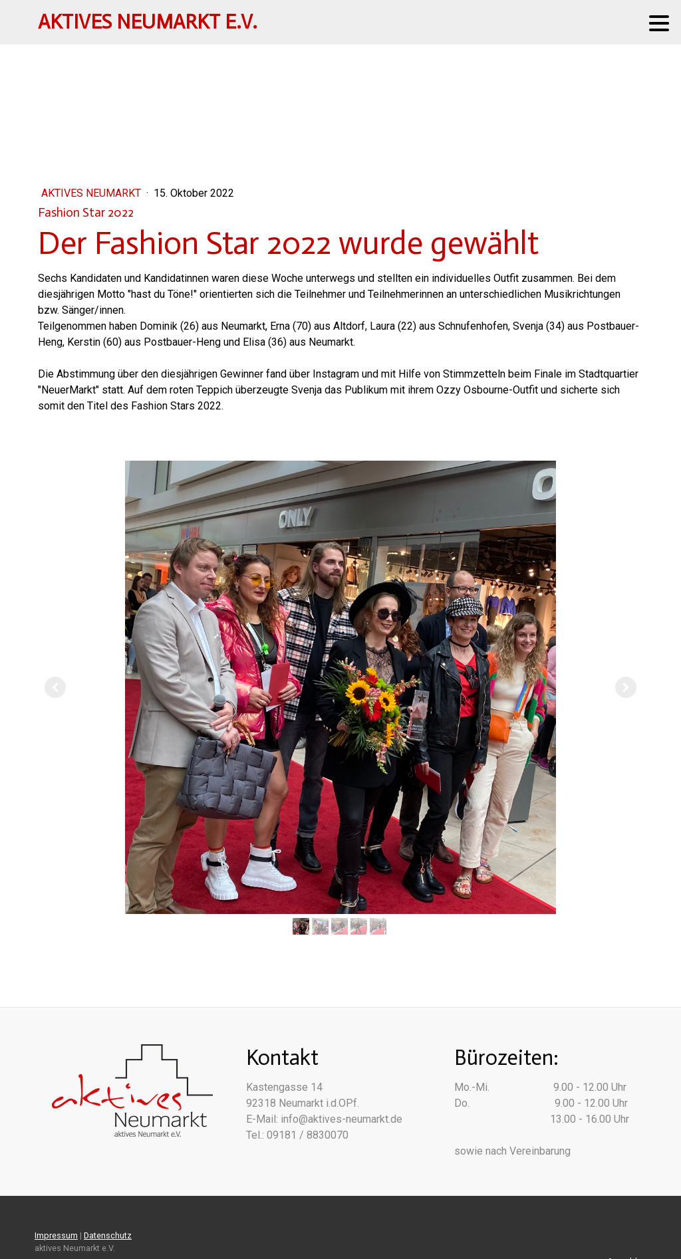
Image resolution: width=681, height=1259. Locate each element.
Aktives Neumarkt (92, 193)
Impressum (56, 1235)
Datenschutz (108, 1235)
